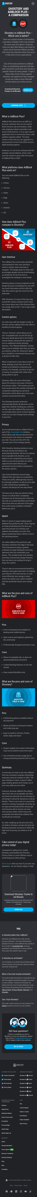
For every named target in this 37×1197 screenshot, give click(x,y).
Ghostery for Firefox (26, 1079)
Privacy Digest (6, 1087)
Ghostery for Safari (26, 1083)
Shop (3, 1161)
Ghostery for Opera (26, 1087)
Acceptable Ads (16, 432)
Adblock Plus (5, 1109)
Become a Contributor (7, 1153)
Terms (11, 1185)
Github (4, 1006)
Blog (3, 1165)
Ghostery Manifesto (7, 1145)
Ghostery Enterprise (7, 1157)
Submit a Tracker (24, 1111)
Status (3, 1141)
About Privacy (23, 1123)
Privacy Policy (18, 1185)
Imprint (25, 1185)
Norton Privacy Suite (7, 1117)
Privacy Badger (17, 990)
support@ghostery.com (23, 1038)
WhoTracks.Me (7, 1083)
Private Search (6, 1079)
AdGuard (26, 990)
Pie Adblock (5, 1121)
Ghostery (5, 992)
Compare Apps (18, 105)
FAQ (21, 1104)
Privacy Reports (7, 1150)
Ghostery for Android (26, 1095)
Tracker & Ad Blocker (8, 1075)
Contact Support (24, 1107)
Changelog (4, 1169)
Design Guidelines (24, 1119)
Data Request (23, 1115)
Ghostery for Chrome (26, 1075)
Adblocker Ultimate (7, 1113)
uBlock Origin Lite (6, 1133)
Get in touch (6, 864)
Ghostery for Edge (25, 1091)
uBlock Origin (6, 990)
